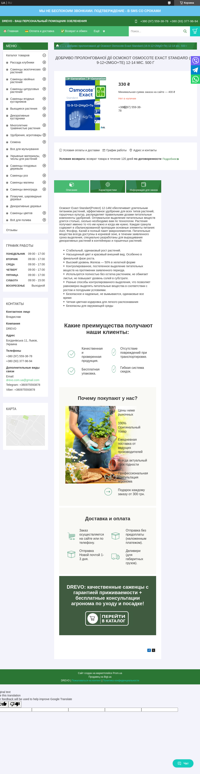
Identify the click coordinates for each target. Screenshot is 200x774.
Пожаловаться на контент (86, 680)
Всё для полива (20, 220)
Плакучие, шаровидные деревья (26, 198)
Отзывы (11, 230)
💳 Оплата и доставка (39, 31)
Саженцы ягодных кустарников (22, 100)
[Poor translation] (14, 704)
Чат (183, 763)
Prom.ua (117, 673)
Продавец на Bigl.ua (100, 676)
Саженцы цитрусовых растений (24, 90)
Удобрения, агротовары (25, 135)
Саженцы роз (19, 175)
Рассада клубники (22, 62)
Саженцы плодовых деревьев (23, 167)
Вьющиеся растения (23, 108)
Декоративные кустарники (19, 117)
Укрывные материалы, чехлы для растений (25, 157)
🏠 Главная (10, 31)
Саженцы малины (22, 182)
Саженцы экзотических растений (25, 71)
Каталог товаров (18, 55)
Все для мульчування (24, 149)
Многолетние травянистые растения (25, 127)
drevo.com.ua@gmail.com (22, 380)
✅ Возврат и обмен (74, 31)
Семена (15, 142)
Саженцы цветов (21, 213)
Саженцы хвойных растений (22, 81)
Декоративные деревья (25, 206)
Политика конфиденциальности (121, 680)
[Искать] (185, 31)
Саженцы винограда (23, 189)
